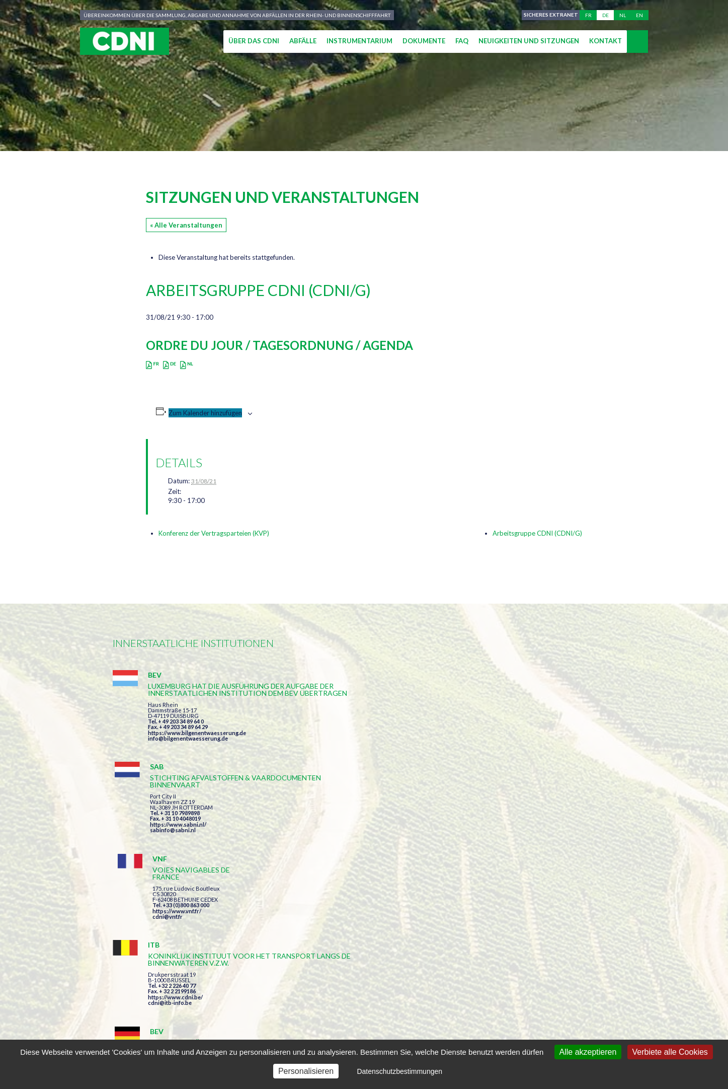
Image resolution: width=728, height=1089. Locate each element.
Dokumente (423, 41)
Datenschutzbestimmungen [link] (399, 1071)
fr (588, 15)
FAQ (461, 41)
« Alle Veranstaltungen (186, 225)
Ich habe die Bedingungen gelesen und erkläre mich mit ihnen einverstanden (422, 939)
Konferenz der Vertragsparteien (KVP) (213, 533)
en (639, 15)
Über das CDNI (253, 41)
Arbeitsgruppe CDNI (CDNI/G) (537, 533)
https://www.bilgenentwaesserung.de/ (370, 841)
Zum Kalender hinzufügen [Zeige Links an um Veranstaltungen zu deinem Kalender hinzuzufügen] (205, 413)
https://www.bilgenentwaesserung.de (197, 754)
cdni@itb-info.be (170, 862)
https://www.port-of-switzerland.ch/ (540, 855)
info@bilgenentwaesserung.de (188, 759)
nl (622, 15)
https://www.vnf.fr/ (516, 727)
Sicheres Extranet (549, 15)
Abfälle (302, 41)
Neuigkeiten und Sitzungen (528, 41)
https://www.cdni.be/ (175, 857)
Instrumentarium (359, 41)
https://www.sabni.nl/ (348, 740)
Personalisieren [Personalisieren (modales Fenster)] (306, 1071)
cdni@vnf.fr (507, 733)
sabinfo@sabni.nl (343, 745)
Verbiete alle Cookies (670, 1052)
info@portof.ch (512, 861)
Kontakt (605, 41)
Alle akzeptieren (588, 1052)
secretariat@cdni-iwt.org (661, 997)
